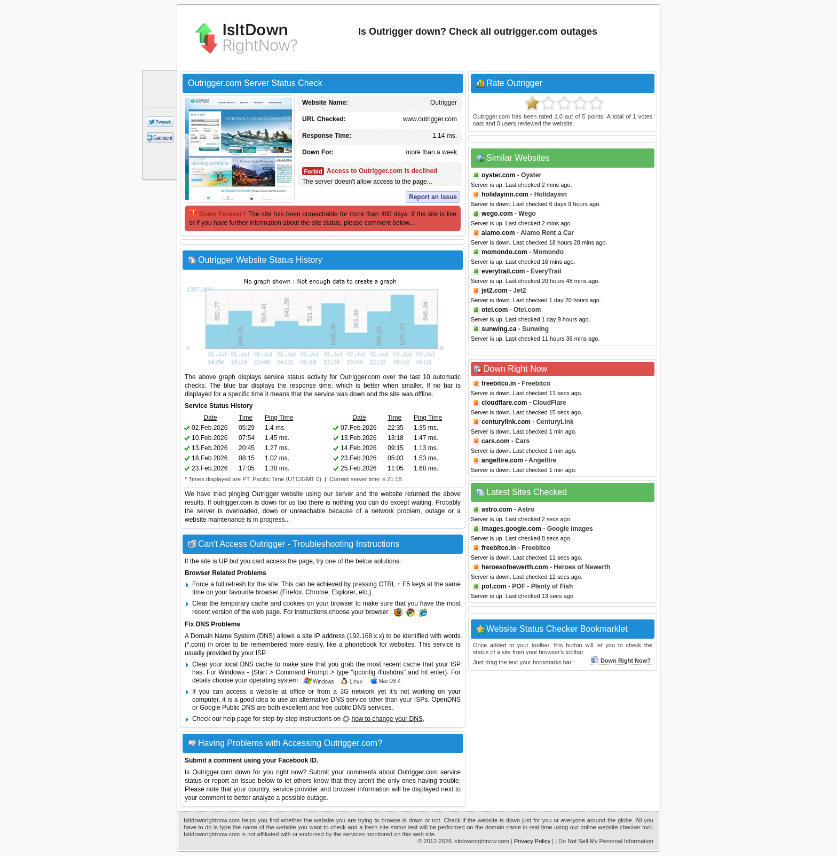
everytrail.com (503, 271)
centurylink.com (506, 422)
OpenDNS (446, 699)
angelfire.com (502, 460)
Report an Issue (433, 197)
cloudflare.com (504, 402)
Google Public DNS (227, 707)
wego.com (497, 213)
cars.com (495, 441)
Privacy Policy (532, 841)
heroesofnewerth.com (514, 567)
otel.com (494, 309)
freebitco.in (498, 383)
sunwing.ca (498, 329)
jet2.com (494, 290)
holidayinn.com (504, 194)
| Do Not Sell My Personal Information (604, 841)
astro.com (496, 509)
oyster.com (498, 175)
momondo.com (504, 252)
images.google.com (511, 528)
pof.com (494, 586)
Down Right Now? (620, 660)
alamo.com (498, 233)
